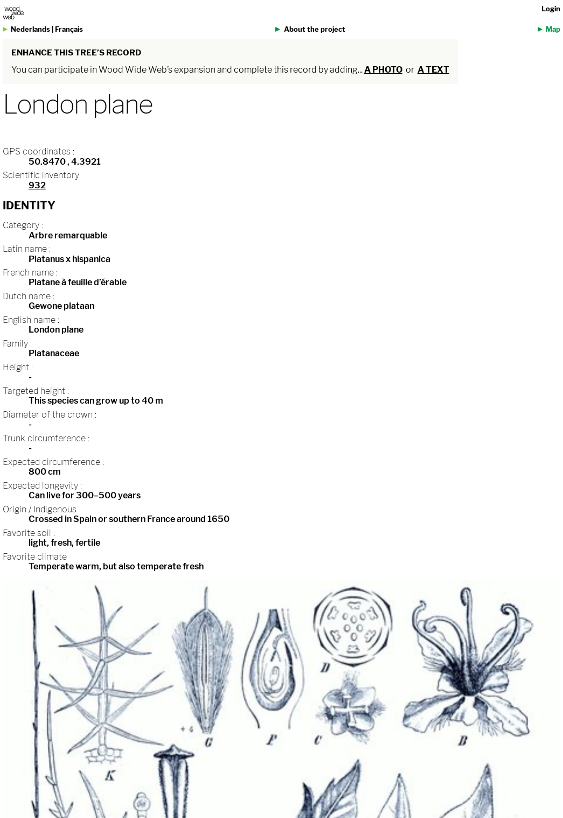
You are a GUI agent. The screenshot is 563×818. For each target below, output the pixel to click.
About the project (314, 29)
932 (37, 185)
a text (433, 70)
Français (69, 29)
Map (553, 29)
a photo (383, 70)
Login (550, 9)
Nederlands (30, 29)
